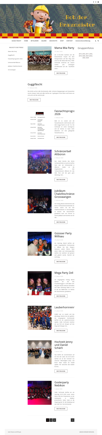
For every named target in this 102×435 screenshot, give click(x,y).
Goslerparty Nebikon (62, 384)
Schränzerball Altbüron (14, 62)
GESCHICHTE (53, 41)
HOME (26, 41)
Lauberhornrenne (65, 307)
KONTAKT (70, 41)
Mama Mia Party (12, 51)
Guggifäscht (11, 55)
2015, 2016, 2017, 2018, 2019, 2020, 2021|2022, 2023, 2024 (86, 56)
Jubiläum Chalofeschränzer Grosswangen (65, 194)
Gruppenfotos (86, 48)
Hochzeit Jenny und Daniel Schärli (64, 345)
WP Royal (18, 432)
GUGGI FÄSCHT (16, 41)
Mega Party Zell (64, 272)
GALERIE (44, 41)
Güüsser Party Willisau (63, 235)
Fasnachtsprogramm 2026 (15, 59)
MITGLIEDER (34, 41)
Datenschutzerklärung (83, 41)
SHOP (62, 41)
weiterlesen (61, 73)
